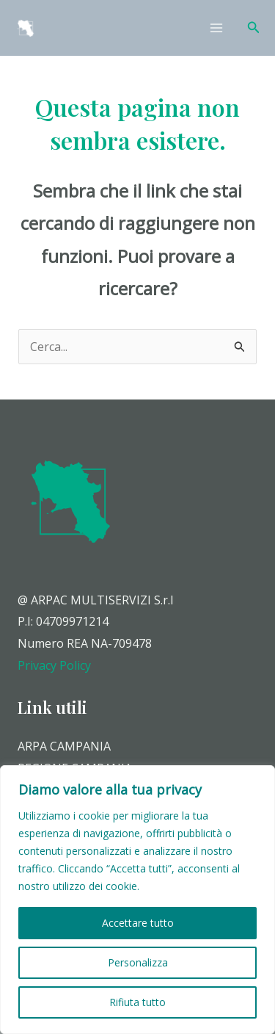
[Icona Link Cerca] (253, 27)
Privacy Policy (54, 665)
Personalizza (138, 962)
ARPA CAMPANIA (64, 746)
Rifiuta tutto (137, 1002)
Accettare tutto (138, 923)
